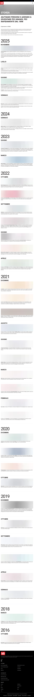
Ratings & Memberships (4, 678)
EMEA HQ (2, 670)
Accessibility (29, 695)
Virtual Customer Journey (21, 665)
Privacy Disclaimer (9, 695)
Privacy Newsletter (15, 695)
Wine (18, 689)
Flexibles (2, 689)
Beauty (2, 684)
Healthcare (18, 684)
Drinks (2, 687)
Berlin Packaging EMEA (4, 665)
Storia (2, 668)
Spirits (18, 687)
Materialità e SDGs (3, 676)
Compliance (19, 668)
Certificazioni (19, 670)
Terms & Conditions (24, 695)
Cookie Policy (19, 695)
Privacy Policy (5, 695)
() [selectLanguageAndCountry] (32, 0)
